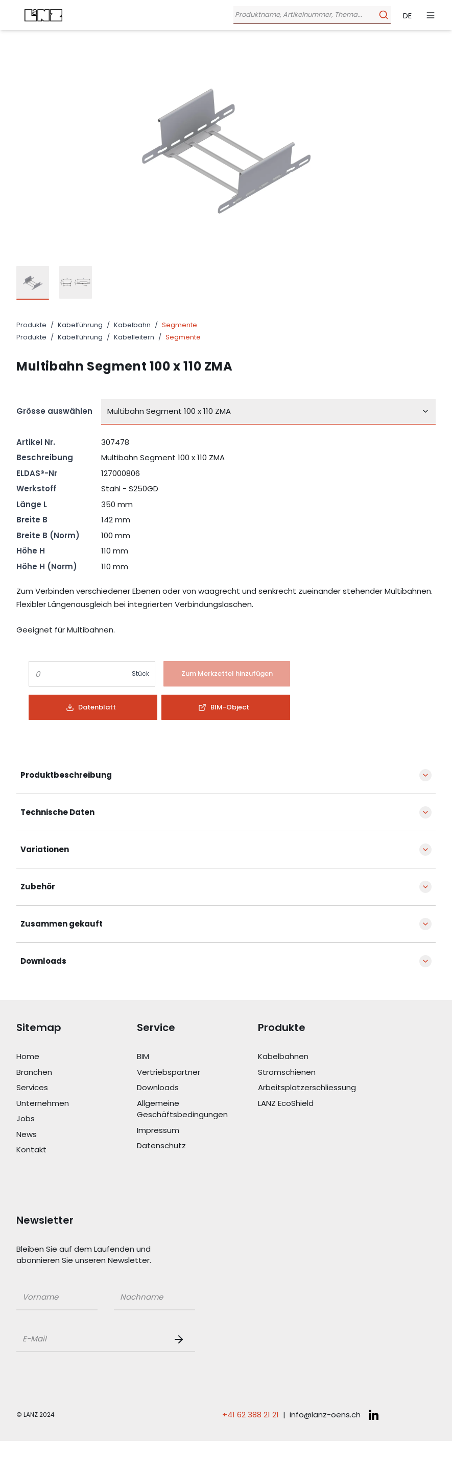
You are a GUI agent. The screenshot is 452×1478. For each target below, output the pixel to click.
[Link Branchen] (76, 1072)
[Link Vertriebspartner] (197, 1072)
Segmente (179, 325)
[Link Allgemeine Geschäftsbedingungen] (197, 1109)
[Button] (226, 674)
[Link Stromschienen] (318, 1072)
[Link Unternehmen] (76, 1104)
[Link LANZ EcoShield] (318, 1104)
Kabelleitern (134, 337)
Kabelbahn (132, 325)
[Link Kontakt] (76, 1150)
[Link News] (76, 1135)
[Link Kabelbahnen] (318, 1057)
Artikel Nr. (35, 442)
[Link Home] (76, 1057)
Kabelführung (80, 325)
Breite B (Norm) (48, 535)
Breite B (31, 519)
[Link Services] (76, 1088)
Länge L (31, 504)
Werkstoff (36, 488)
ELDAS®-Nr (36, 473)
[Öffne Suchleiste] (310, 15)
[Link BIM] (197, 1057)
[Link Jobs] (76, 1119)
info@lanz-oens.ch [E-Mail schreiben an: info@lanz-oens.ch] (325, 1414)
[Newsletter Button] (181, 1339)
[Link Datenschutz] (197, 1146)
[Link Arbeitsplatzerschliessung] (318, 1088)
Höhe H (30, 550)
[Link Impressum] (197, 1131)
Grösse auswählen (54, 411)
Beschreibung (44, 457)
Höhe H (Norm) (46, 566)
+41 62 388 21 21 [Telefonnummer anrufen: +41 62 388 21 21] (250, 1414)
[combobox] (268, 412)
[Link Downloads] (197, 1088)
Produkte (31, 325)
